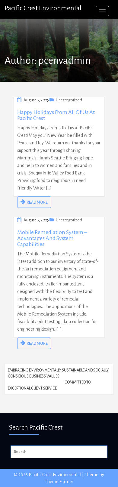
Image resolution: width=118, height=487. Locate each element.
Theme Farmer (59, 481)
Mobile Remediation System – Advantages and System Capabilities (52, 238)
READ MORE (37, 202)
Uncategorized (69, 100)
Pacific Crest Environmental (43, 8)
